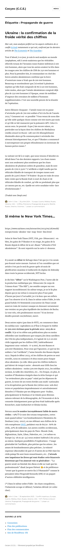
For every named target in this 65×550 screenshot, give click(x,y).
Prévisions (27, 204)
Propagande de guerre (40, 204)
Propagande (16, 501)
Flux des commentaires (18, 529)
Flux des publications (17, 526)
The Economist (20, 50)
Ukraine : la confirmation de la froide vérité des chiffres (30, 35)
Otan (19, 499)
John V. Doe (12, 201)
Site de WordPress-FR (17, 533)
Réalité (52, 204)
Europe (35, 201)
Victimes (20, 206)
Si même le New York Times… (30, 216)
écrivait (14, 47)
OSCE (23, 424)
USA (13, 204)
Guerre (41, 201)
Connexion (12, 523)
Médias (47, 201)
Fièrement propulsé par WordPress (31, 545)
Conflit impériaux (42, 496)
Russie (53, 201)
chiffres (19, 204)
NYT (40, 499)
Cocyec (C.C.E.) (15, 8)
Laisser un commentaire (35, 206)
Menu (56, 9)
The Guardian (36, 50)
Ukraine (8, 204)
